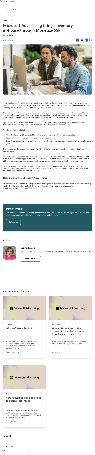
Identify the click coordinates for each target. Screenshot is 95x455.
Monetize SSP (45, 107)
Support (34, 188)
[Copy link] (90, 40)
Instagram (44, 186)
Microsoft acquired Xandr (12, 113)
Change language (6, 446)
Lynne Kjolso (8, 35)
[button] (77, 40)
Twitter (34, 186)
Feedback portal (9, 186)
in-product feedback (23, 186)
